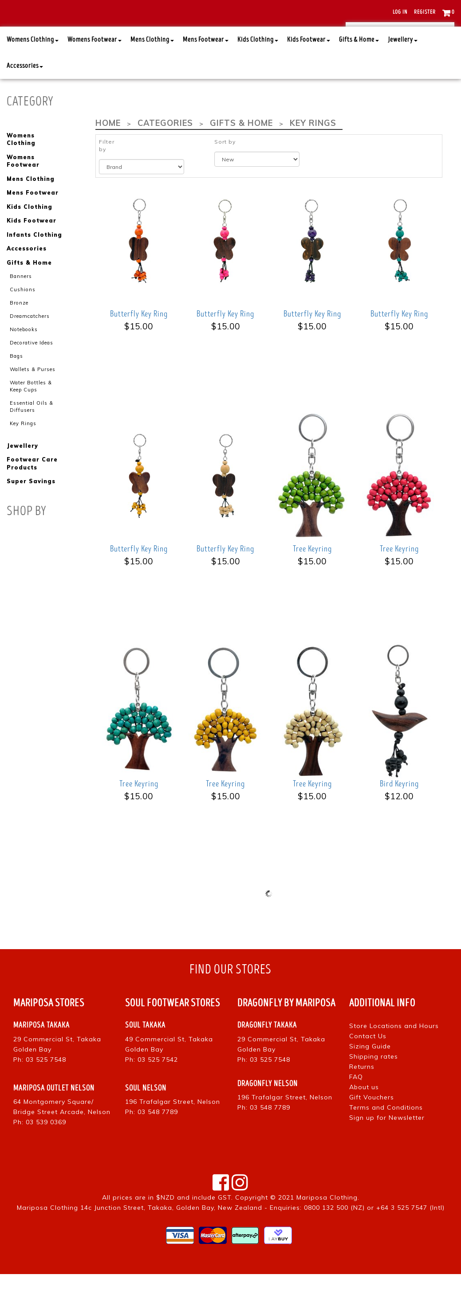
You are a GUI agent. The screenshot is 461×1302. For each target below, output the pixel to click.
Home (107, 151)
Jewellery (403, 67)
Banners (21, 302)
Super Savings (31, 506)
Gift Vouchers (371, 1125)
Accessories (25, 94)
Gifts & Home (359, 67)
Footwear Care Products (32, 488)
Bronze (19, 328)
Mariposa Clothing (327, 1225)
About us (364, 1115)
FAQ (356, 1105)
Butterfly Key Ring (139, 342)
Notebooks (23, 355)
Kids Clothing (257, 67)
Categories (164, 151)
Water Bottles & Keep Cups (30, 411)
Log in (400, 12)
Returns (361, 1095)
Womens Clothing (33, 67)
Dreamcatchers (30, 342)
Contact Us (367, 1064)
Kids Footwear (308, 67)
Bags (16, 381)
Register (425, 12)
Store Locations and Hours (394, 1054)
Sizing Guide (370, 1074)
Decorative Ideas (31, 368)
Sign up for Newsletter (387, 1146)
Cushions (22, 316)
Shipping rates (373, 1084)
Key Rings (23, 448)
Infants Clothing (34, 261)
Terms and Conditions (386, 1135)
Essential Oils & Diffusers (31, 431)
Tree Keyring (312, 577)
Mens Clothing (152, 67)
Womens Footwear (94, 67)
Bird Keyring (399, 812)
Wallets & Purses (32, 394)
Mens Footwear (206, 67)
